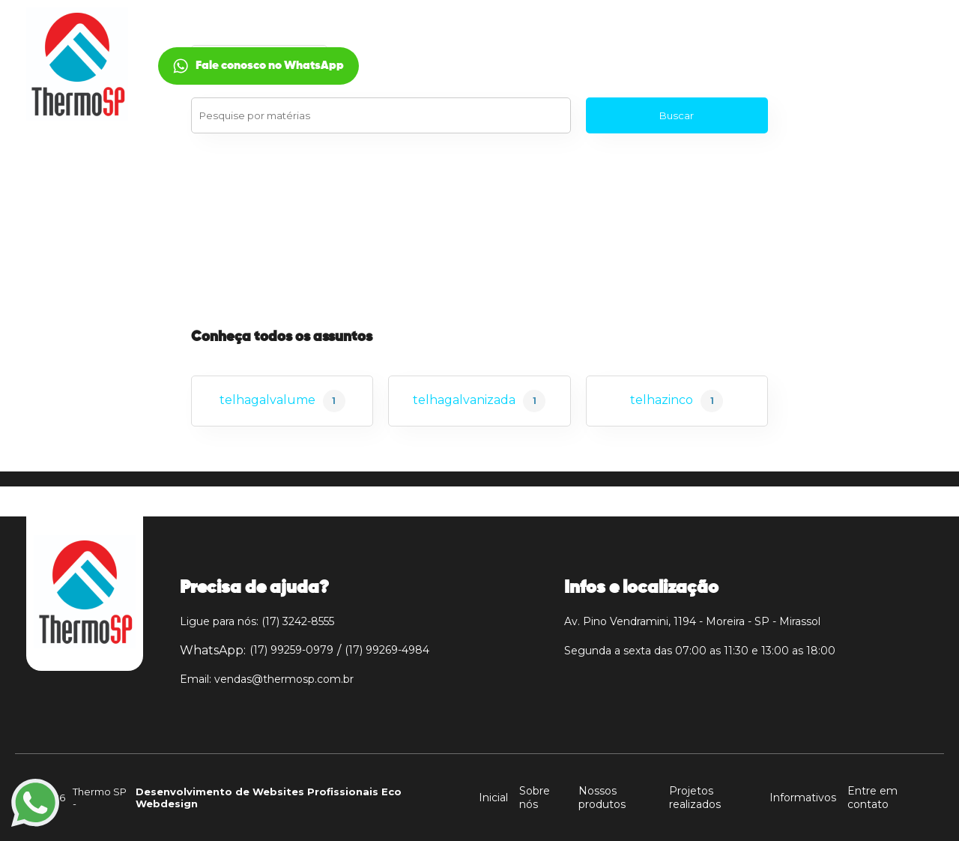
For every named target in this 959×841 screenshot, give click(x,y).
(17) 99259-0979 (291, 650)
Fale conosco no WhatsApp (832, 65)
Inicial (204, 47)
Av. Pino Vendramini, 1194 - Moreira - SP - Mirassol (692, 621)
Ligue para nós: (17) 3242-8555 (257, 621)
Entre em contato (872, 797)
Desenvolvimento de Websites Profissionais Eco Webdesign (269, 798)
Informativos (802, 797)
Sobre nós (534, 797)
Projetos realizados (695, 797)
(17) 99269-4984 (387, 650)
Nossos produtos (602, 797)
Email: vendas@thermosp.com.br (267, 679)
